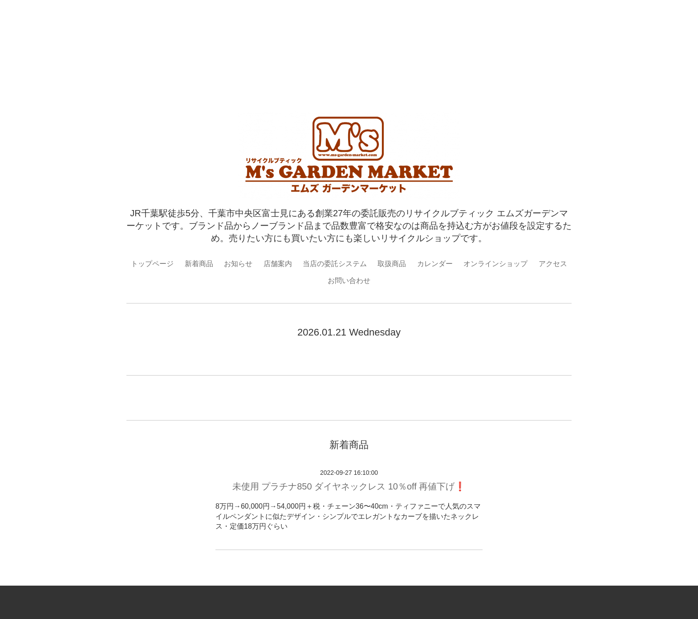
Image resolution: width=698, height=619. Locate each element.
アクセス (553, 263)
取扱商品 (391, 263)
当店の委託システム (335, 263)
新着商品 (199, 263)
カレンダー (435, 263)
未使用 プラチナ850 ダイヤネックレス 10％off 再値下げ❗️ (349, 486)
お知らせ (238, 263)
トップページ (152, 263)
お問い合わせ (349, 280)
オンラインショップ (495, 263)
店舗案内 (278, 263)
